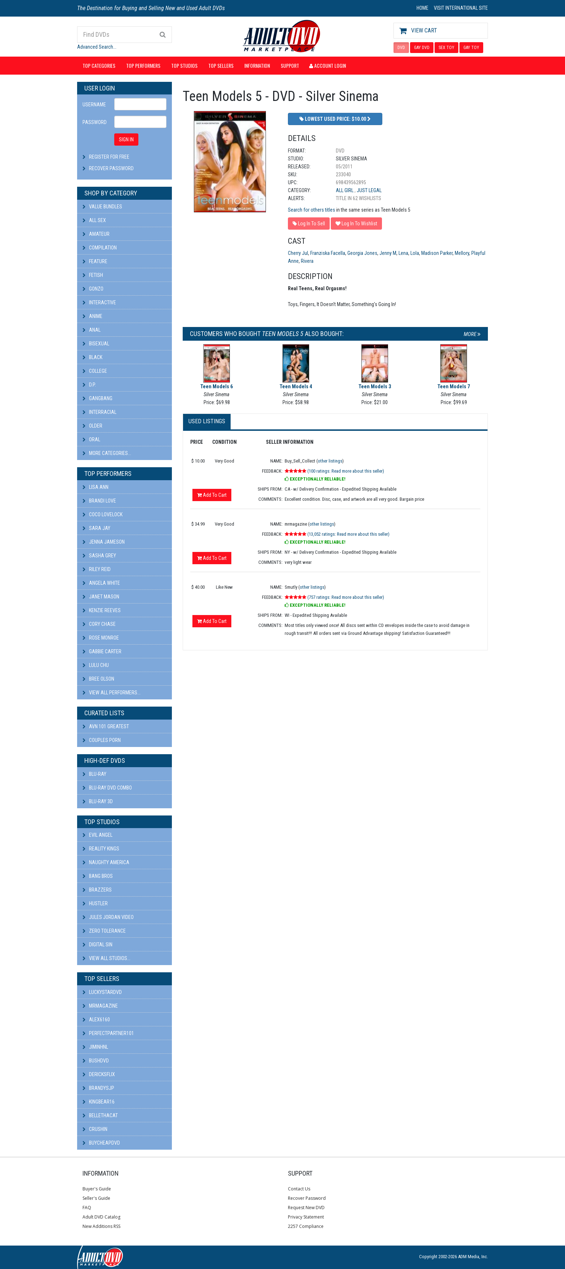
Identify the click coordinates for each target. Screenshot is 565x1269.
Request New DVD (306, 1207)
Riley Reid (97, 569)
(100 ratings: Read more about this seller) (345, 471)
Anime (92, 316)
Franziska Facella (327, 253)
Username (94, 104)
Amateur (96, 234)
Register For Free (109, 157)
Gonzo (93, 289)
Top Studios (184, 65)
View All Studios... (106, 958)
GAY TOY (471, 47)
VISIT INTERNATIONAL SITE (461, 8)
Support (290, 65)
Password (95, 122)
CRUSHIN (95, 1129)
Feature (95, 261)
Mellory (462, 253)
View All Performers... (112, 692)
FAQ (87, 1207)
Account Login (327, 65)
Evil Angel (97, 835)
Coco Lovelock (103, 514)
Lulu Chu (96, 665)
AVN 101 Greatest (106, 726)
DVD (401, 47)
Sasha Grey (99, 555)
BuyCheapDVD (101, 1143)
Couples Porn (102, 740)
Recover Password (111, 168)
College (95, 371)
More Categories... (107, 453)
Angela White (101, 583)
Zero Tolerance (104, 931)
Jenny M (387, 253)
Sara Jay (96, 528)
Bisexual (96, 343)
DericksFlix (99, 1074)
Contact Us (299, 1189)
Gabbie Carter (102, 651)
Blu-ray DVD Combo (107, 788)
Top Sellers (220, 65)
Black (92, 357)
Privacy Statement (306, 1217)
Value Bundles (102, 206)
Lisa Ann (95, 487)
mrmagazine (100, 1006)
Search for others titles (311, 210)
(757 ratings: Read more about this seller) (345, 597)
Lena (403, 253)
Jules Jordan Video (108, 917)
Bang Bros (98, 876)
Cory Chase (99, 624)
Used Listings (206, 421)
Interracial (99, 412)
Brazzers (97, 890)
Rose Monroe (101, 638)
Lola (414, 253)
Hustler (95, 903)
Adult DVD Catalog (101, 1217)
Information (257, 65)
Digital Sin (97, 944)
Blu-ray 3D (98, 801)
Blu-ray (94, 774)
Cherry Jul (298, 253)
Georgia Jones (362, 253)
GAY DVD (422, 47)
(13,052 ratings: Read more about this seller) (348, 534)
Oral (91, 439)
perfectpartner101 (108, 1033)
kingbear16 (99, 1102)
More (472, 334)
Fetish (93, 275)
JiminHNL (95, 1047)
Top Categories (99, 65)
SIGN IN (126, 139)
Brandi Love (99, 501)
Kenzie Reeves (102, 610)
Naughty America (106, 862)
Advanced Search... (96, 47)
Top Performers (143, 65)
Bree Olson (98, 679)
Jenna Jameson (104, 542)
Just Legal (369, 190)
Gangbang (97, 398)
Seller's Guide (96, 1198)
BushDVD (96, 1061)
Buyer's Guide (97, 1189)
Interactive (99, 302)
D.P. (89, 385)
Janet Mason (101, 597)
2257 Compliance (306, 1226)
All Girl (345, 190)
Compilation (100, 248)
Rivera (307, 261)
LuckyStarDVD (102, 992)
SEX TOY (446, 47)
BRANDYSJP (98, 1088)
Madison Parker (437, 253)
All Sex (94, 220)
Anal (92, 330)
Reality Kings (101, 849)
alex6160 (96, 1019)
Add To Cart (212, 495)
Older (92, 426)
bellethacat (100, 1115)
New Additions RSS (101, 1226)
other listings (330, 461)
